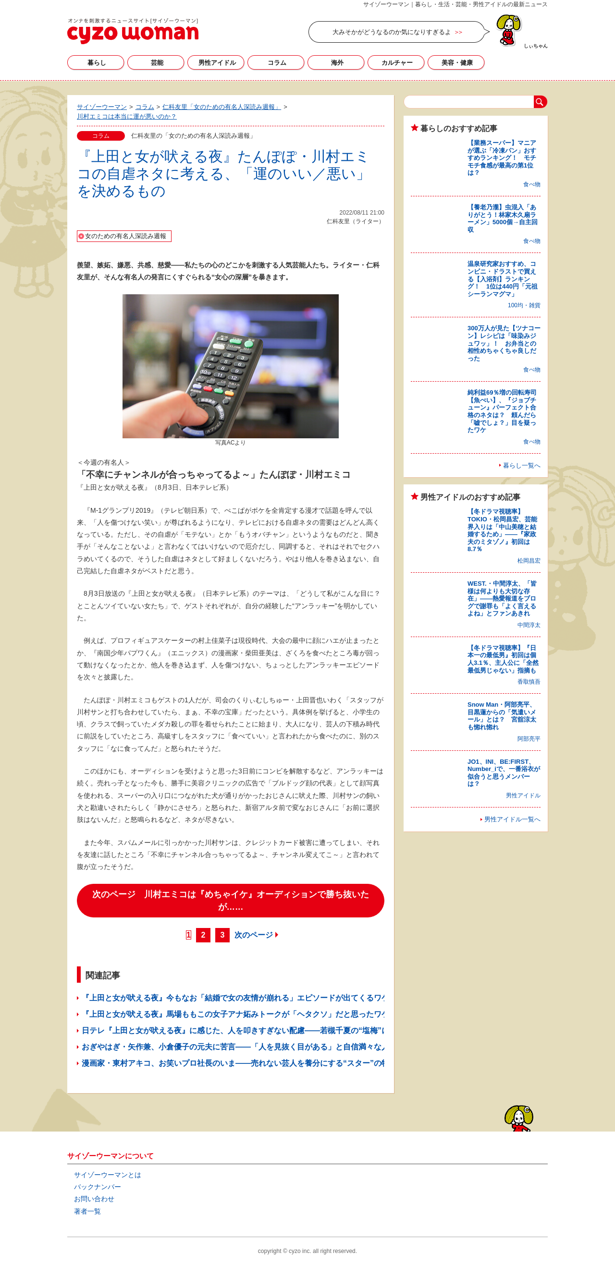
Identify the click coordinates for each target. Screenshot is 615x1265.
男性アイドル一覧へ (512, 819)
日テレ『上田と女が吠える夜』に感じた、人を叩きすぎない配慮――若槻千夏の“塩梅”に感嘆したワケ (258, 1030)
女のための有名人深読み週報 (125, 236)
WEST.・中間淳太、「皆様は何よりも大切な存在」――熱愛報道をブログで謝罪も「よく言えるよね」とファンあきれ (502, 598)
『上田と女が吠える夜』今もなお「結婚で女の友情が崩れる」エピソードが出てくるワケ (235, 998)
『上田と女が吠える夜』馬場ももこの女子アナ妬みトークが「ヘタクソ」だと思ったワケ (235, 1014)
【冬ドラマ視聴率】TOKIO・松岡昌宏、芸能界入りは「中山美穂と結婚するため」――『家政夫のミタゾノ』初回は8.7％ (502, 530)
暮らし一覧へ (522, 465)
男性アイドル (217, 62)
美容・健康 (457, 62)
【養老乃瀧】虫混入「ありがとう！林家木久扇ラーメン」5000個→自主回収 (502, 218)
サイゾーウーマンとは (107, 1175)
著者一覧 (87, 1211)
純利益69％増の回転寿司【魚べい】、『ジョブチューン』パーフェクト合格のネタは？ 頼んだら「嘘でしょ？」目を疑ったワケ (502, 411)
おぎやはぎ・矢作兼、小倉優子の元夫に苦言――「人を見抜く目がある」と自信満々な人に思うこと (255, 1047)
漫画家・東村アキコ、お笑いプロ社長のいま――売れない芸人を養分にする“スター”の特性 (239, 1063)
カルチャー (397, 62)
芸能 (157, 62)
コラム (277, 62)
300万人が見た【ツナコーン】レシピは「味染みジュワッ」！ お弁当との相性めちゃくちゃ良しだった (504, 343)
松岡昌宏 (529, 560)
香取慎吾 (529, 681)
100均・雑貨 (524, 305)
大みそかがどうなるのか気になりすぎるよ (391, 32)
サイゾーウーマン (132, 31)
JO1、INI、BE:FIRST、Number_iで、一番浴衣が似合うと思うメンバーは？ (503, 773)
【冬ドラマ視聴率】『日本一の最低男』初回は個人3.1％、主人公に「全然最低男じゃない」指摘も (503, 659)
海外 (337, 62)
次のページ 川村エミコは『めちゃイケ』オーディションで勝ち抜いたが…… (230, 901)
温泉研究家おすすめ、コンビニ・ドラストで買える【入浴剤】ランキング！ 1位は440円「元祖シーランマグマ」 (502, 278)
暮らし (96, 62)
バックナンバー (97, 1187)
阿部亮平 (529, 738)
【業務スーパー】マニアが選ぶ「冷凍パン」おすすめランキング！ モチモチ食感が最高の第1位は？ (501, 157)
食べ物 (532, 184)
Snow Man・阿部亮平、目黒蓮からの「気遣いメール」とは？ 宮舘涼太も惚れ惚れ (501, 716)
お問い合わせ (94, 1199)
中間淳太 (529, 625)
